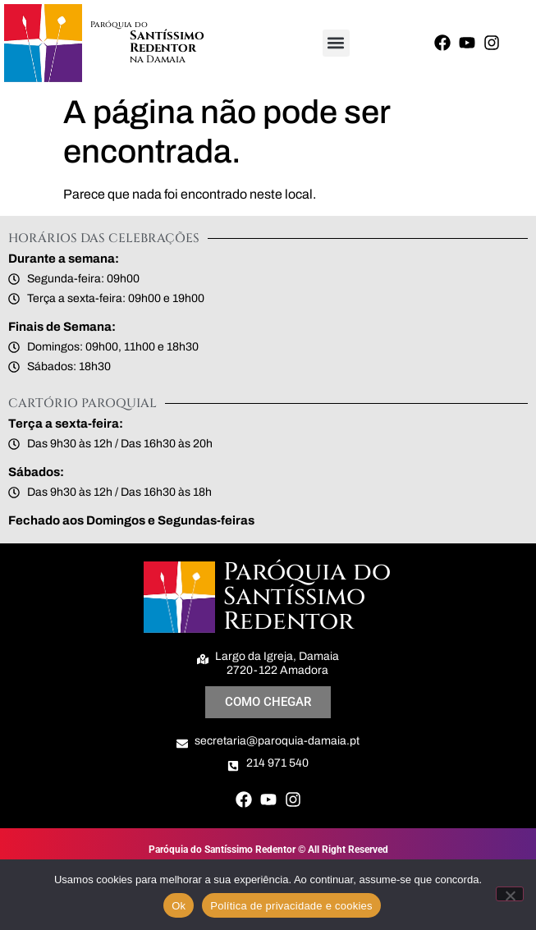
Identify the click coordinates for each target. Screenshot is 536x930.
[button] (336, 43)
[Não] (510, 893)
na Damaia (158, 59)
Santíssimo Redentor (167, 42)
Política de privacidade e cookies (291, 906)
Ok (179, 906)
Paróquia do (119, 24)
